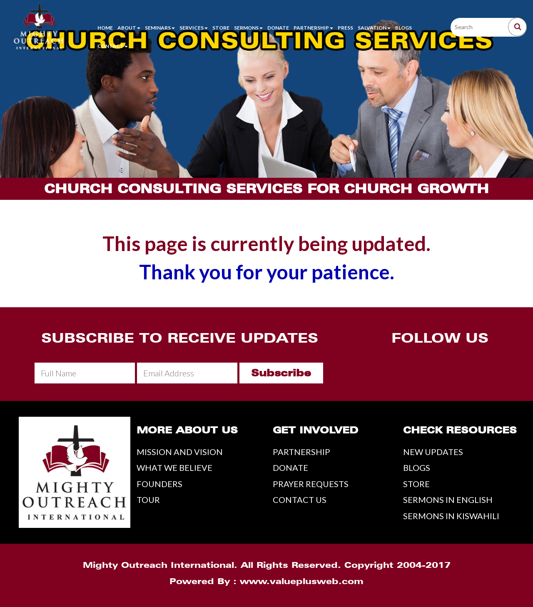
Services (193, 28)
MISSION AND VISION (180, 452)
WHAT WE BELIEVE (174, 468)
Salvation (374, 28)
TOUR (148, 500)
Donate (278, 28)
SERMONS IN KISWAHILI (451, 516)
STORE (416, 484)
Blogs (403, 28)
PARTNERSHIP (301, 452)
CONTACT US (299, 500)
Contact (112, 46)
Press (345, 28)
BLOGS (416, 468)
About (128, 28)
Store (220, 28)
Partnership (313, 28)
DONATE (290, 468)
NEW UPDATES (433, 452)
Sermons (248, 28)
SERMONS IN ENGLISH (448, 500)
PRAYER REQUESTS (311, 484)
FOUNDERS (159, 484)
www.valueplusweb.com (302, 581)
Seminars (160, 28)
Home (105, 28)
